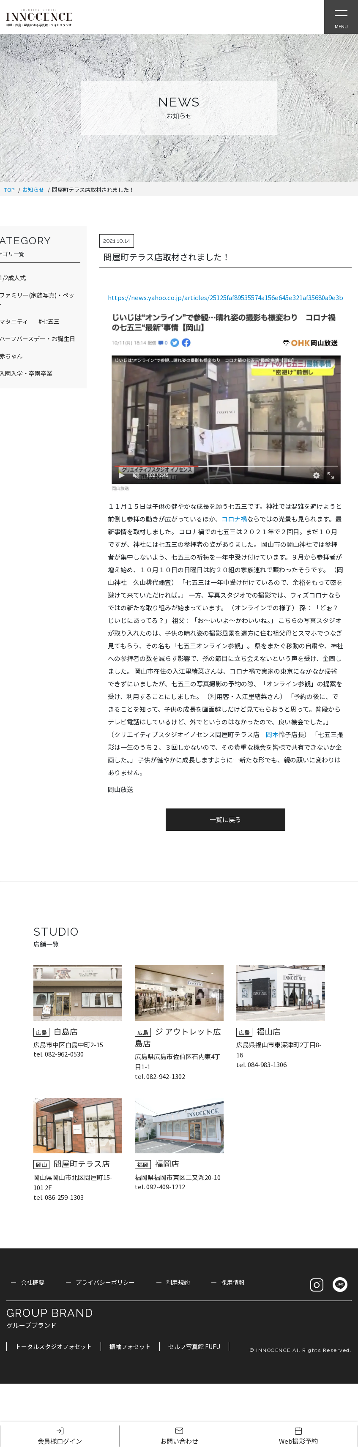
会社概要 (32, 1282)
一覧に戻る (225, 819)
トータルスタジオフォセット (53, 1346)
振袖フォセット (130, 1346)
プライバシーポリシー (105, 1282)
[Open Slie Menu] (341, 17)
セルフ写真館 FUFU (194, 1346)
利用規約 (178, 1282)
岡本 (272, 734)
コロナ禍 (234, 518)
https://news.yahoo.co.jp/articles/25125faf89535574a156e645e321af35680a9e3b (225, 297)
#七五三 (49, 321)
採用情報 (233, 1282)
